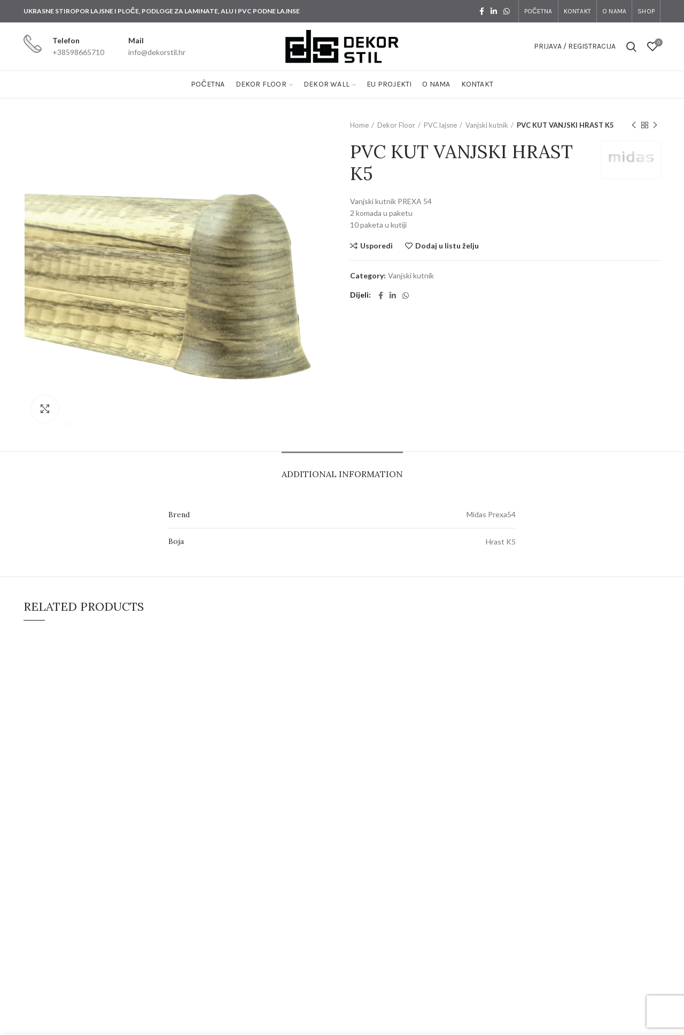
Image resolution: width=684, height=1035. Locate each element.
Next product (655, 125)
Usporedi (376, 246)
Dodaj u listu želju (447, 246)
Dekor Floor (396, 125)
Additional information (342, 474)
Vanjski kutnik (486, 125)
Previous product (634, 125)
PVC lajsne (440, 125)
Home (359, 125)
